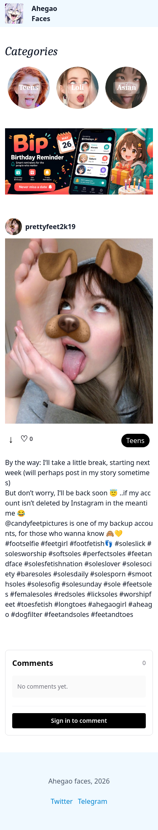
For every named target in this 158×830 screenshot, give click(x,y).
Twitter (61, 801)
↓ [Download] (10, 439)
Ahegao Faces (44, 13)
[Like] (26, 439)
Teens (135, 440)
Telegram (92, 801)
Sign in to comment (79, 720)
